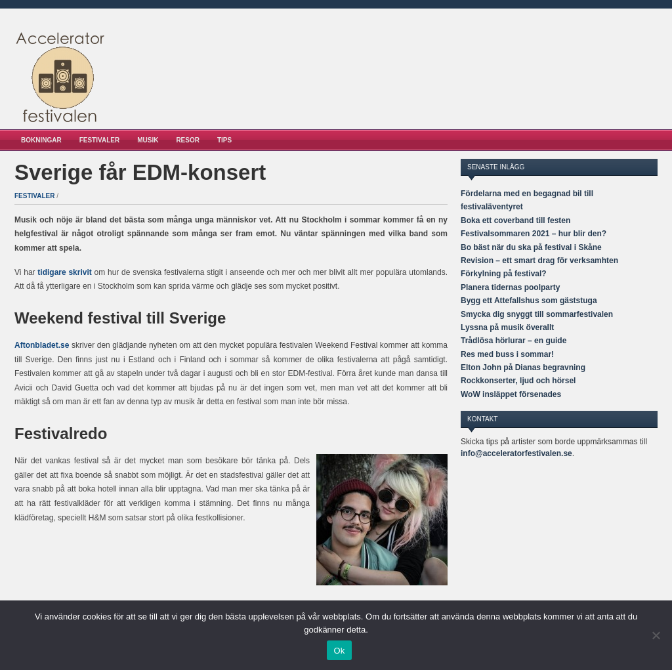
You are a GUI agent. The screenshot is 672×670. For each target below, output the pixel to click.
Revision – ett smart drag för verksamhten (539, 260)
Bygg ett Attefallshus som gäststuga (529, 300)
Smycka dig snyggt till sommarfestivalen (537, 314)
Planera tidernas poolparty (510, 287)
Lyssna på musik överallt (507, 327)
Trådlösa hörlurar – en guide (513, 340)
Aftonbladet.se (41, 345)
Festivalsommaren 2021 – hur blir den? (533, 233)
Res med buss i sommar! (507, 354)
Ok (339, 651)
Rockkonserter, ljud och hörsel (518, 380)
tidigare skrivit (64, 272)
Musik (147, 140)
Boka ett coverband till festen (515, 220)
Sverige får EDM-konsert (140, 172)
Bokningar (41, 140)
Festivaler (99, 140)
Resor (188, 140)
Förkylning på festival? (504, 273)
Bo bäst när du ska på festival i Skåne (531, 247)
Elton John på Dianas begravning (523, 367)
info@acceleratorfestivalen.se (516, 453)
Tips (224, 140)
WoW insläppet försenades (511, 394)
